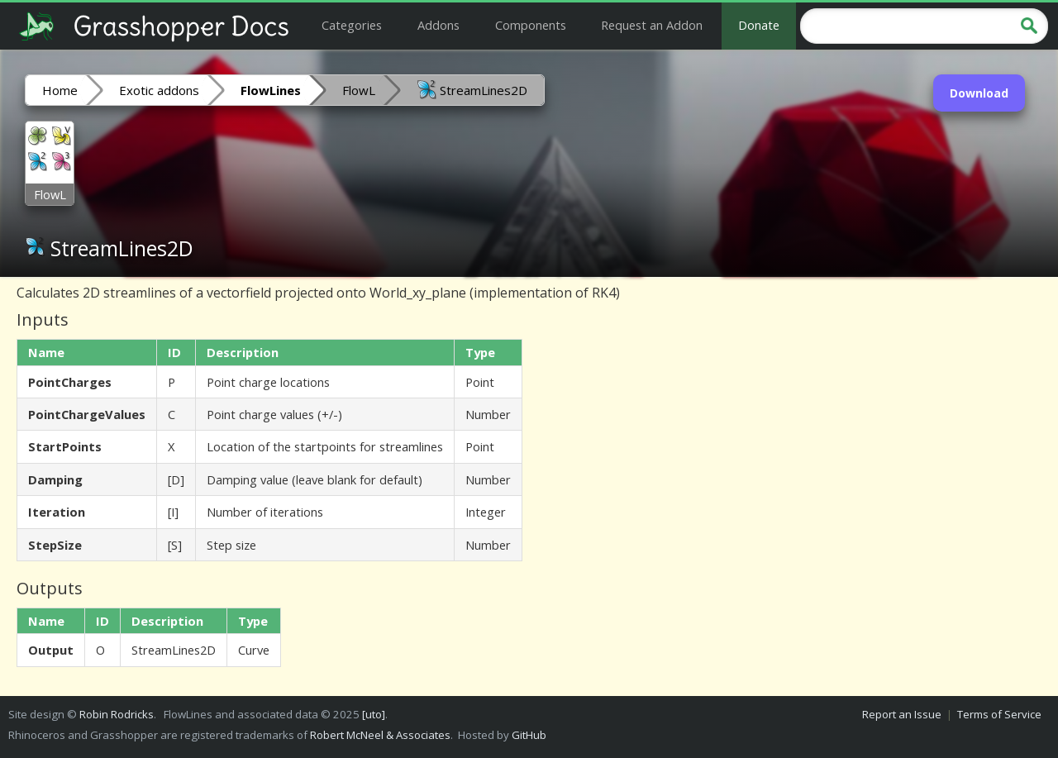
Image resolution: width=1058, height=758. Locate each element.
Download (979, 93)
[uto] (373, 714)
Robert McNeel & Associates (380, 734)
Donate (758, 25)
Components (530, 25)
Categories (352, 25)
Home (60, 90)
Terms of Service (999, 714)
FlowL (358, 90)
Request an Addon (652, 25)
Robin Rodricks (116, 714)
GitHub (529, 734)
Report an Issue (901, 714)
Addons (438, 25)
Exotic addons (159, 90)
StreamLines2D (472, 89)
